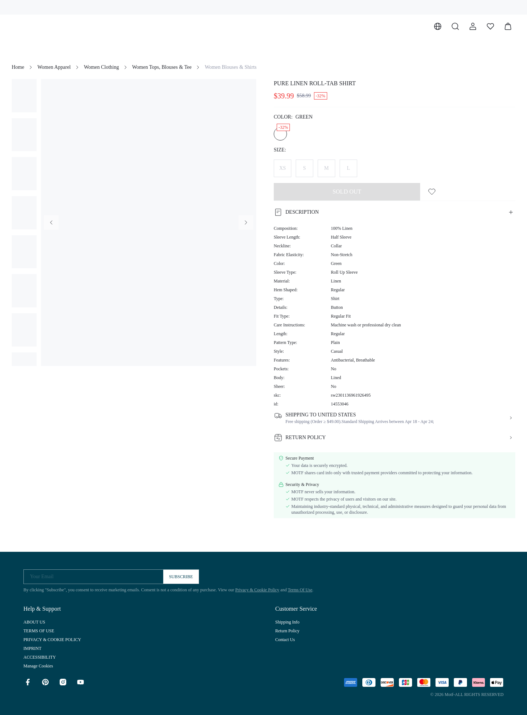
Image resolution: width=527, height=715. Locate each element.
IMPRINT (32, 648)
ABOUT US (34, 622)
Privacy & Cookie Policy (257, 589)
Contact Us (285, 639)
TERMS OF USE (38, 630)
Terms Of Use (300, 589)
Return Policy (287, 630)
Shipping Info (287, 622)
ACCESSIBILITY (39, 657)
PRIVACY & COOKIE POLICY (52, 639)
